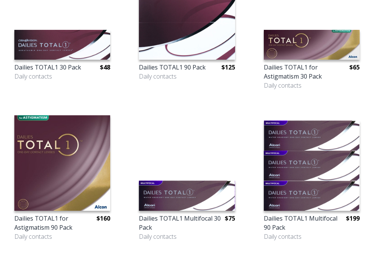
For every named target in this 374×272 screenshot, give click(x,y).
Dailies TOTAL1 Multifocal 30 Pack (180, 223)
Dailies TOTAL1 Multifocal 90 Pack (300, 223)
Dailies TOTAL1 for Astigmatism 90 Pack (43, 223)
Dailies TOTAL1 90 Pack (172, 67)
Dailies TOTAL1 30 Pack (47, 67)
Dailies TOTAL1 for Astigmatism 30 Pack (293, 71)
